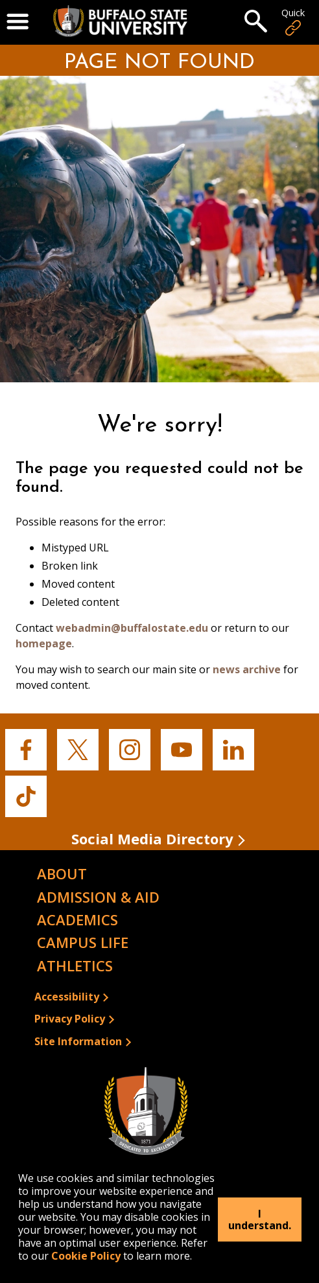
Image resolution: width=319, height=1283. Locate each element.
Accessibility (66, 996)
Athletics (75, 965)
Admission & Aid (98, 897)
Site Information (78, 1041)
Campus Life (82, 942)
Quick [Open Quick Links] (293, 22)
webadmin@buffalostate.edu (132, 628)
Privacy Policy (69, 1018)
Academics (77, 919)
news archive (247, 669)
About (62, 873)
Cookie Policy (86, 1256)
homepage (44, 643)
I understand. (259, 1219)
